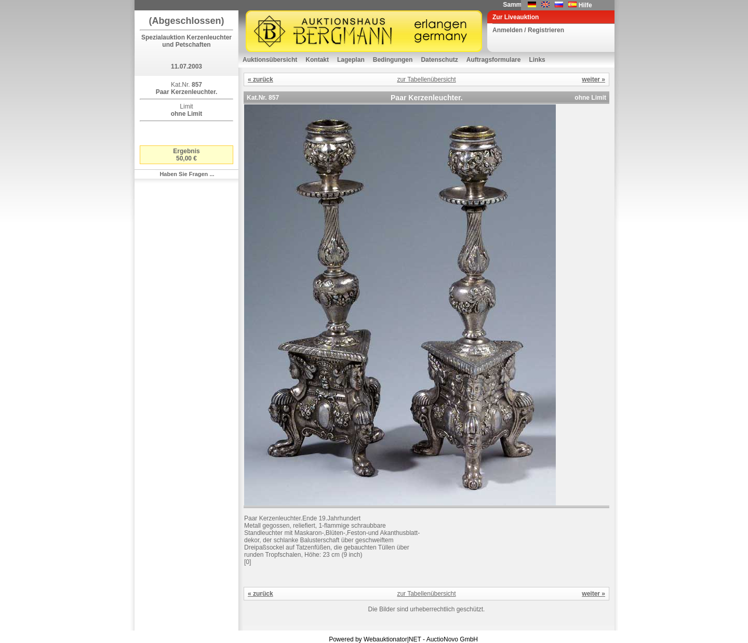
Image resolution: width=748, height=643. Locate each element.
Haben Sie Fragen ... (186, 174)
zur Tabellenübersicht (426, 79)
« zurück (260, 79)
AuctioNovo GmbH (452, 639)
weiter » (593, 79)
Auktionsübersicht (270, 59)
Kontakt (317, 59)
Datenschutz (439, 59)
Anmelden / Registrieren (528, 30)
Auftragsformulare (493, 59)
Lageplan (351, 59)
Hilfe (585, 5)
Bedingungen (393, 59)
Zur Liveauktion (515, 17)
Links (537, 59)
